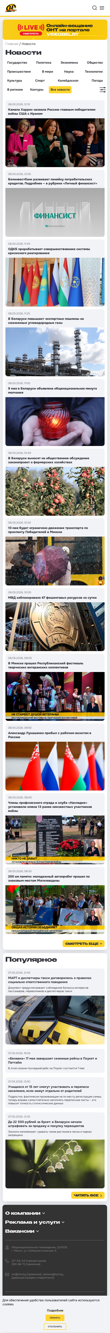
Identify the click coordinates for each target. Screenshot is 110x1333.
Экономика (69, 62)
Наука (69, 71)
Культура (14, 80)
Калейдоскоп (68, 80)
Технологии (94, 71)
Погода (97, 80)
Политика (43, 62)
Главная (11, 44)
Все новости (60, 89)
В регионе (15, 89)
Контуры (36, 89)
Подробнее (55, 1310)
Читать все (86, 1195)
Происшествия (19, 71)
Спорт (40, 80)
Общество (95, 62)
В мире (47, 71)
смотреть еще (81, 944)
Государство (17, 62)
